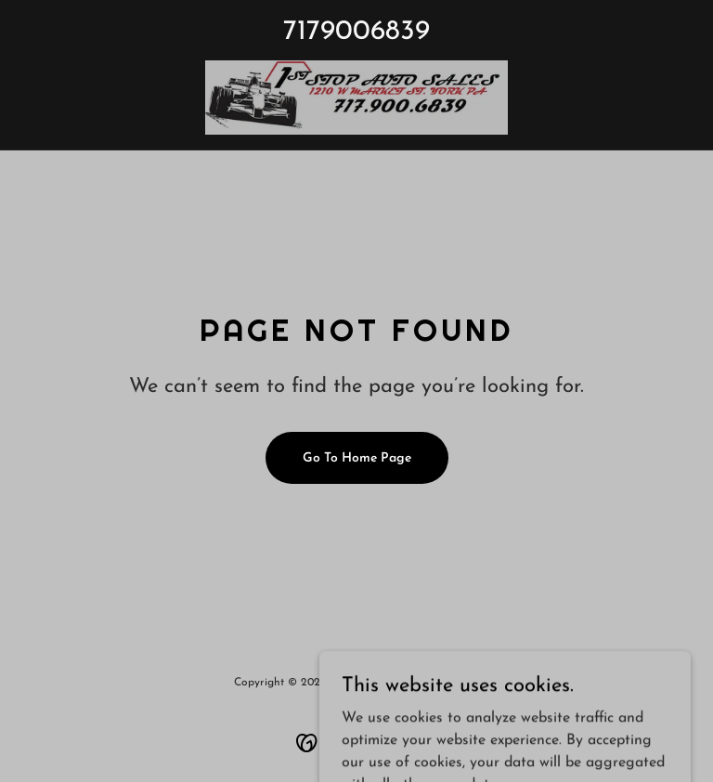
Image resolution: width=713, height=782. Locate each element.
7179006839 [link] (356, 32)
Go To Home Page (357, 458)
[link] (356, 97)
